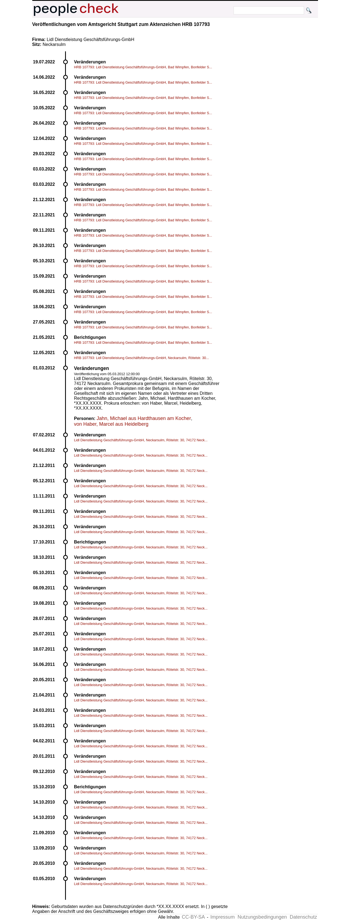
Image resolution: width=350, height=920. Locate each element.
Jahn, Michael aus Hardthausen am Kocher (144, 418)
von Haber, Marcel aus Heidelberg (111, 424)
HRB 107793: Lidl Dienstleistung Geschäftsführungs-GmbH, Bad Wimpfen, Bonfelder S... (143, 67)
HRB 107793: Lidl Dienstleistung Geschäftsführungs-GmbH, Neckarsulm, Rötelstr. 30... (141, 358)
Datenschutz (303, 917)
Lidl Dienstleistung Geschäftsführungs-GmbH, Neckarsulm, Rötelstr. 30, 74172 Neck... (141, 440)
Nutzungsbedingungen (262, 917)
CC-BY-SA (193, 917)
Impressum (222, 917)
